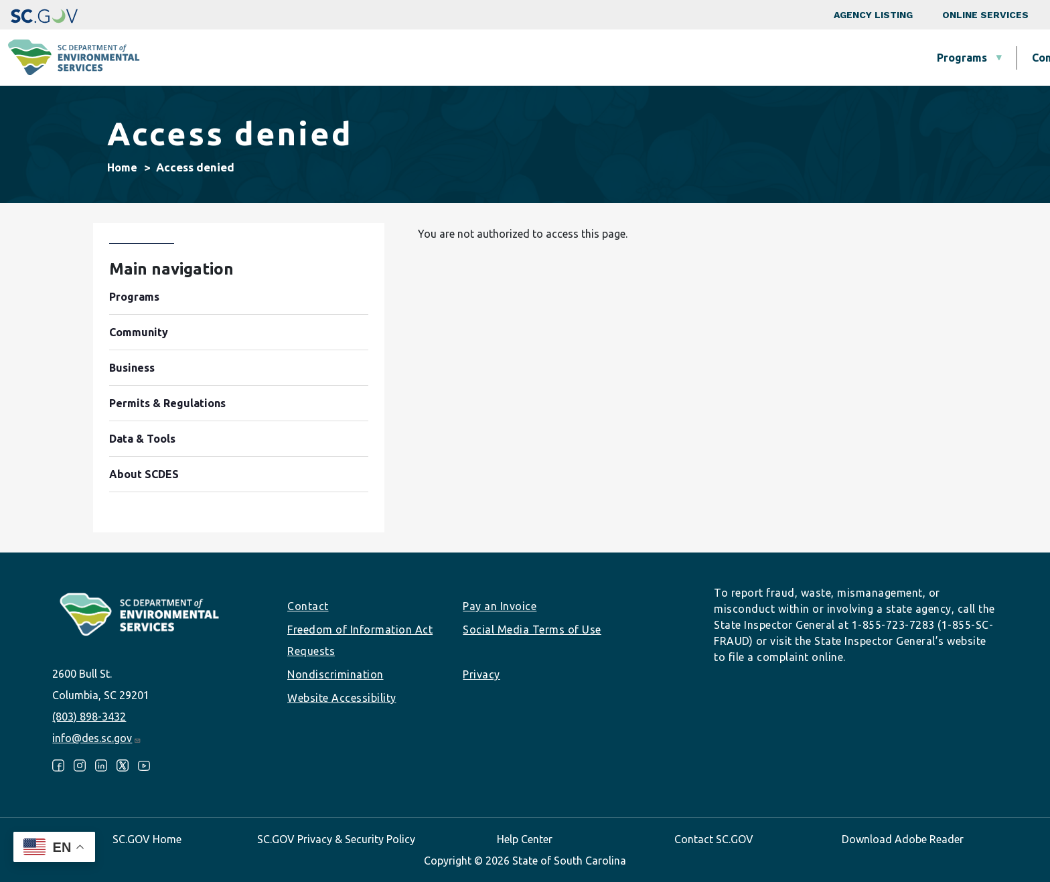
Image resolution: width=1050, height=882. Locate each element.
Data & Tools (847, 58)
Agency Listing (873, 14)
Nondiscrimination (335, 674)
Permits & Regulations (710, 58)
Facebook (58, 765)
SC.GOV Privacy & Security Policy (336, 839)
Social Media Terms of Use (532, 629)
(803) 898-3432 (89, 717)
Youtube (144, 765)
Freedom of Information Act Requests (360, 640)
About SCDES (959, 58)
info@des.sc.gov (96, 738)
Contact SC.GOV (713, 839)
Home (122, 167)
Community (487, 58)
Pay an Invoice (499, 606)
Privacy (481, 674)
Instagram (80, 765)
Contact (308, 606)
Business (584, 58)
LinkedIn (101, 765)
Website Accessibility (341, 698)
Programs (388, 58)
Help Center (524, 839)
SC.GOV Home (146, 839)
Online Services (985, 14)
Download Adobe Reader (903, 839)
